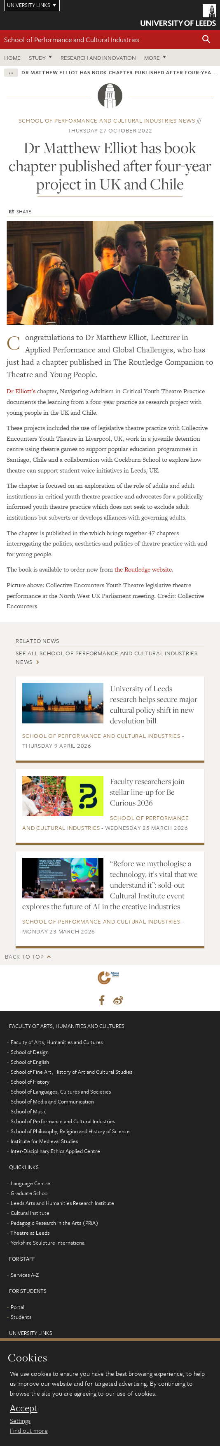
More (152, 57)
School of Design (30, 1052)
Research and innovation (98, 57)
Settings (20, 1420)
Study (37, 57)
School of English (30, 1062)
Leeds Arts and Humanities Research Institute (62, 1203)
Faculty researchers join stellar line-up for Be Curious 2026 (147, 792)
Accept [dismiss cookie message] (23, 1408)
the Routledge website (143, 569)
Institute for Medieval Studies (44, 1141)
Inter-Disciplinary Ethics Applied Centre (55, 1151)
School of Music (28, 1111)
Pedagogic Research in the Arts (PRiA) (54, 1223)
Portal (17, 1307)
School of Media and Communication (52, 1101)
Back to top (24, 956)
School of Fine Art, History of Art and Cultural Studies (71, 1072)
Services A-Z (25, 1275)
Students (21, 1317)
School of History (30, 1081)
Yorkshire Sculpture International (48, 1242)
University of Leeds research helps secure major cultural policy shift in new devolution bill (153, 704)
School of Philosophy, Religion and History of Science (70, 1131)
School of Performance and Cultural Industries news (107, 120)
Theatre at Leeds (29, 1233)
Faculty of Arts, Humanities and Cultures (57, 1042)
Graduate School (30, 1193)
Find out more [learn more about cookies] (29, 1430)
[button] (206, 39)
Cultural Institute (30, 1213)
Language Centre (30, 1183)
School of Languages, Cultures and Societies (61, 1091)
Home (12, 57)
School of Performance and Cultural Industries (71, 39)
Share (23, 211)
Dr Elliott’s (21, 391)
